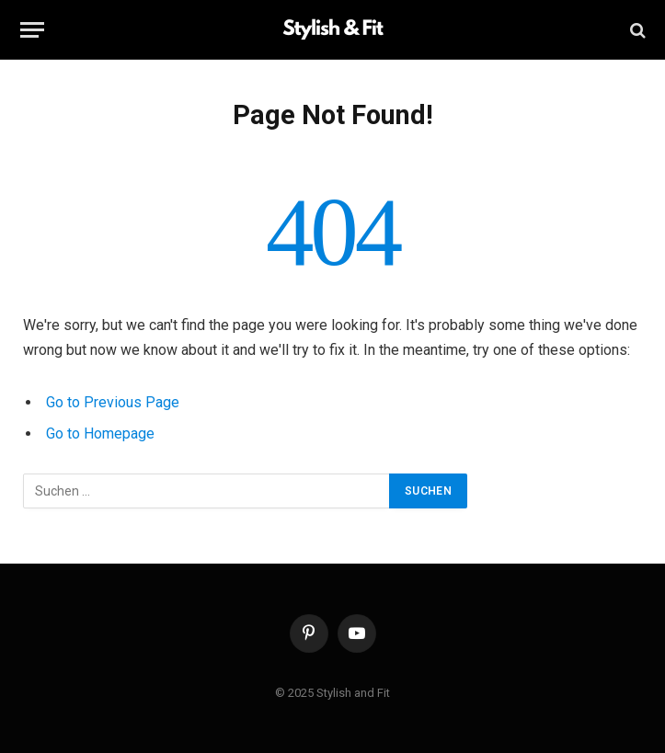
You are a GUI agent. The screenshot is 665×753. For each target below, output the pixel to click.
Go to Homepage (100, 433)
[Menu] (32, 30)
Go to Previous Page (112, 402)
